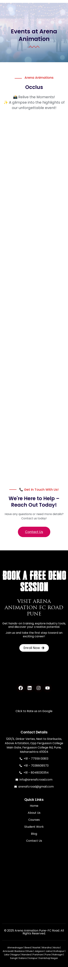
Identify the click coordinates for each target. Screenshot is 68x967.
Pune (48, 954)
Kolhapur (59, 951)
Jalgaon (39, 951)
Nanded (26, 954)
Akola (56, 947)
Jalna (49, 951)
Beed (28, 947)
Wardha (46, 947)
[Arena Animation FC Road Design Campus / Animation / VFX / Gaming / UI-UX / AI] (34, 882)
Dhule (29, 951)
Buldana (20, 951)
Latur (7, 954)
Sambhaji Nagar (48, 958)
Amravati (8, 951)
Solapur (32, 958)
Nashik (36, 947)
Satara (23, 958)
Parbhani (38, 954)
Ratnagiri (57, 954)
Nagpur (15, 954)
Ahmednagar (15, 947)
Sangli (13, 958)
